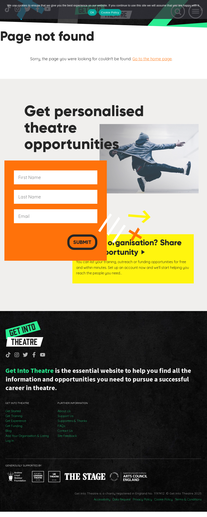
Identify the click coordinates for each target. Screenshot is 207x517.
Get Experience (16, 426)
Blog (8, 436)
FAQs (61, 431)
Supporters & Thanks (72, 426)
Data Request (122, 505)
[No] (201, 9)
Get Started (13, 416)
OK (92, 12)
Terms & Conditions (188, 505)
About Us (64, 416)
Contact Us (65, 436)
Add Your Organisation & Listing (27, 441)
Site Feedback (67, 441)
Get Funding (14, 431)
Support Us (65, 421)
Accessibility (102, 505)
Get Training (14, 421)
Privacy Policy (142, 505)
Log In (10, 446)
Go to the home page (152, 61)
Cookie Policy (163, 505)
